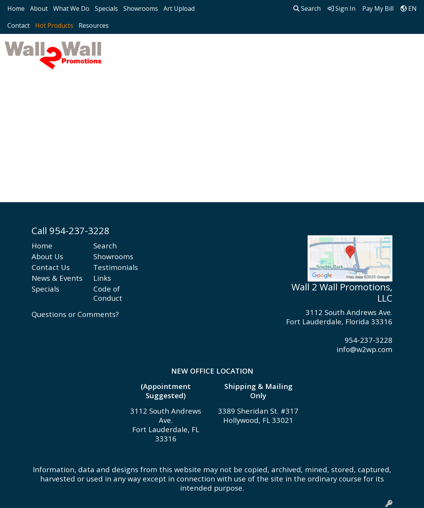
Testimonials (115, 267)
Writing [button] (386, 50)
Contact (18, 25)
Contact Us (51, 267)
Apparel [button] (122, 50)
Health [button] (287, 50)
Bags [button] (157, 50)
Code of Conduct (107, 293)
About (39, 8)
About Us (47, 256)
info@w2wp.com (364, 349)
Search (307, 8)
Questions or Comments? (75, 314)
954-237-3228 (368, 340)
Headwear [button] (244, 50)
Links (102, 278)
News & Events (57, 278)
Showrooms (140, 8)
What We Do (71, 8)
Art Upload (179, 8)
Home (16, 8)
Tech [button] (352, 50)
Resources (94, 25)
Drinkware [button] (196, 50)
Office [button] (321, 50)
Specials (106, 8)
